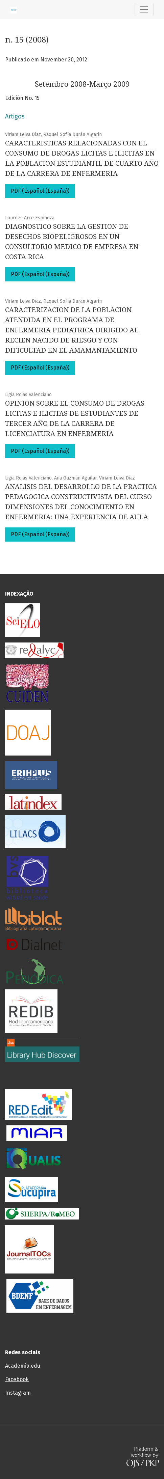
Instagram (18, 1393)
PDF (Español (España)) (40, 191)
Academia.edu (22, 1366)
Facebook (17, 1379)
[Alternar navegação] (144, 9)
